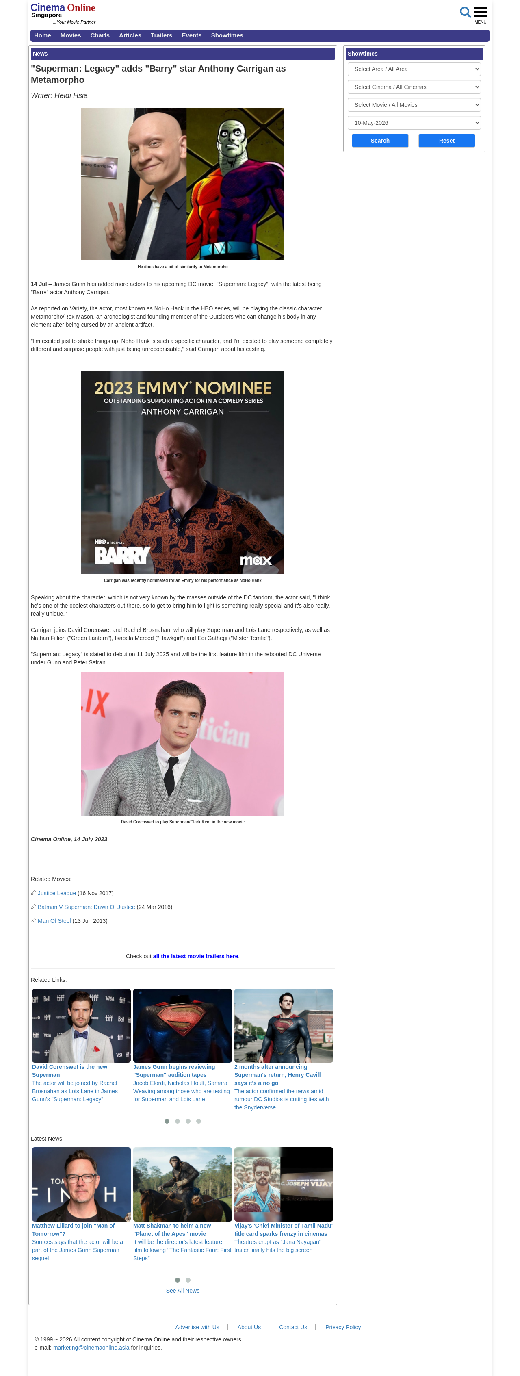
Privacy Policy (343, 1327)
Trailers (161, 35)
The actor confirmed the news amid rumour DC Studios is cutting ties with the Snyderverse (283, 1050)
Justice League (57, 893)
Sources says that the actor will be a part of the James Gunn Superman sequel (81, 1204)
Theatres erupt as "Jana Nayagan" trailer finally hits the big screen (283, 1200)
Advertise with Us (197, 1327)
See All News (182, 1290)
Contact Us (293, 1327)
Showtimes (227, 35)
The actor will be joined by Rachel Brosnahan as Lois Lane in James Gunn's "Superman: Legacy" (81, 1046)
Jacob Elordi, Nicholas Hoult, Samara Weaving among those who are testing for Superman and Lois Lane (182, 1046)
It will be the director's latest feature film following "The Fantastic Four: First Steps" (182, 1204)
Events (192, 35)
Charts (100, 35)
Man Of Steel (54, 921)
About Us (249, 1327)
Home (42, 35)
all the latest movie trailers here (195, 956)
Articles (130, 35)
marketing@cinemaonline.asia (91, 1347)
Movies (71, 35)
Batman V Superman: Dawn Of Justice (86, 907)
